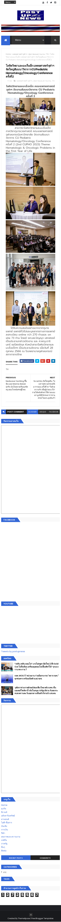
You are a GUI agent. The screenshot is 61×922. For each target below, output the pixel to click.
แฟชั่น (4, 840)
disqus (43, 412)
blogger (32, 412)
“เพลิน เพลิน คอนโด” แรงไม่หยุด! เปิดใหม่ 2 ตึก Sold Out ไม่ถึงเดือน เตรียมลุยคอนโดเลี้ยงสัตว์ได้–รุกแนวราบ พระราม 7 (36, 666)
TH (47, 54)
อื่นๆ (3, 847)
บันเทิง (4, 826)
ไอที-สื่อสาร (6, 822)
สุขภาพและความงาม (37, 54)
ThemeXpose (24, 918)
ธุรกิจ (3, 808)
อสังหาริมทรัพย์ (8, 815)
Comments (45, 858)
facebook (53, 412)
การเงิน (4, 829)
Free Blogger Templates (42, 918)
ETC (4, 872)
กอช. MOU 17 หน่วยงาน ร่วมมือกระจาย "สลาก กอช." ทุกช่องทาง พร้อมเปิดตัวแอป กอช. (36, 677)
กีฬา (3, 833)
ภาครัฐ (4, 843)
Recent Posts (16, 858)
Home (8, 54)
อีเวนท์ (4, 812)
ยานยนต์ (5, 819)
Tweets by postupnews (13, 651)
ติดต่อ (3, 850)
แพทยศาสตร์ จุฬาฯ (19, 54)
